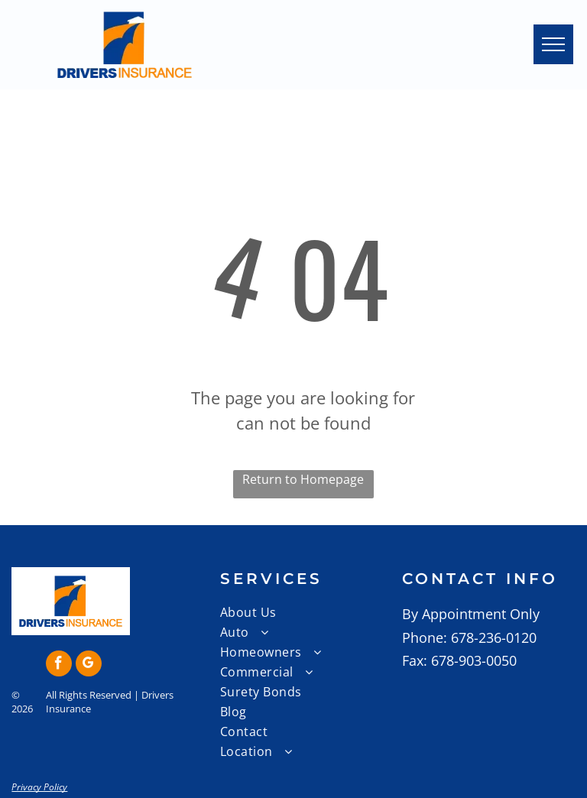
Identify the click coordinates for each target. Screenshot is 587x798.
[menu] (553, 44)
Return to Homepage (303, 479)
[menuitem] (311, 612)
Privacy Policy (39, 786)
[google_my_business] (89, 665)
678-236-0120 (494, 637)
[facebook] (59, 665)
